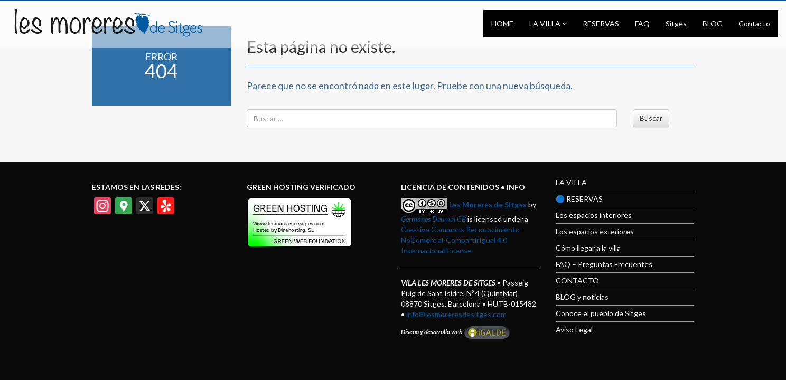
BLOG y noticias (582, 296)
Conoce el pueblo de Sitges (601, 313)
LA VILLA (571, 182)
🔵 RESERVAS (579, 198)
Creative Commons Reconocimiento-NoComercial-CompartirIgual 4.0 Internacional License (461, 240)
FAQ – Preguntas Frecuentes (604, 264)
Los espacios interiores (594, 215)
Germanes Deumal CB (433, 218)
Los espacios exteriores (595, 231)
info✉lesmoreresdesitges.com (456, 314)
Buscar (651, 117)
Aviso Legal (574, 329)
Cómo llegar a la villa (588, 247)
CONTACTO (577, 280)
